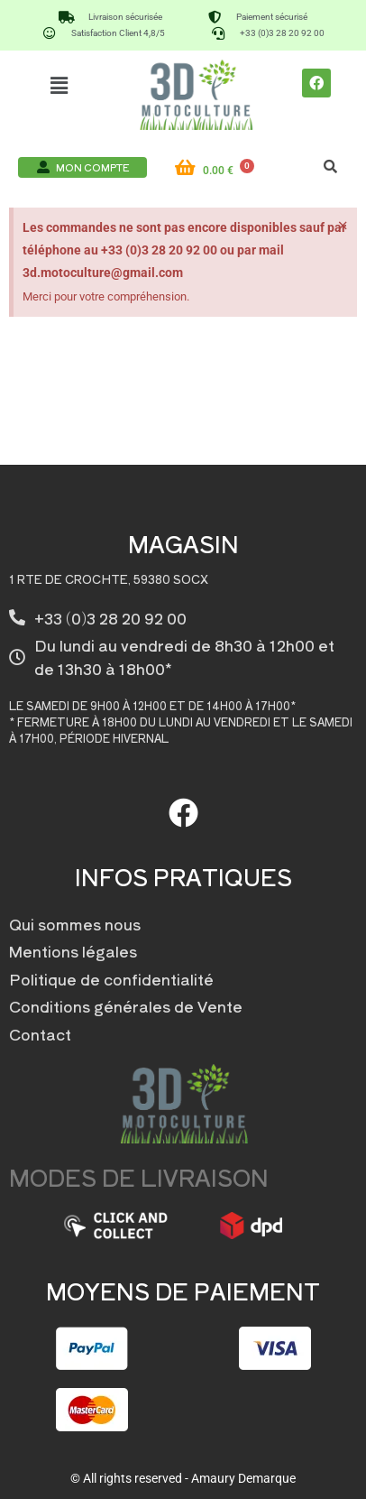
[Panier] (225, 170)
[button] (59, 85)
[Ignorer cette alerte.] (343, 225)
